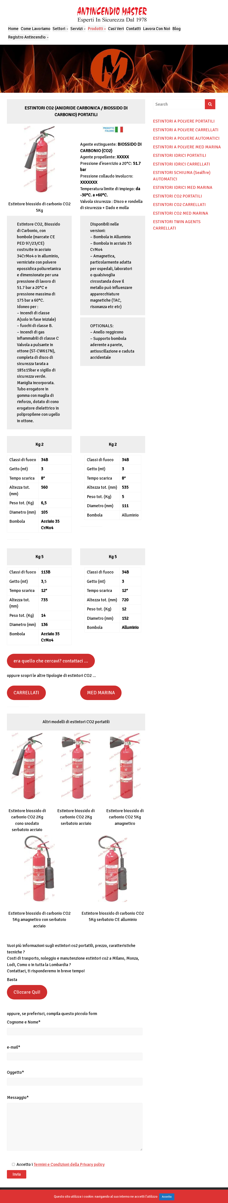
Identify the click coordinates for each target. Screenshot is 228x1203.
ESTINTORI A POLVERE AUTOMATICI (186, 138)
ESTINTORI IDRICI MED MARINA (182, 187)
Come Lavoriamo (35, 28)
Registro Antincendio (27, 37)
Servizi (76, 28)
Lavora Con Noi (156, 28)
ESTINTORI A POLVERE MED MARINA (187, 147)
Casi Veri (116, 28)
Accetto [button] (167, 1197)
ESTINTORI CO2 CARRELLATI (179, 204)
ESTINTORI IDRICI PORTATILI (179, 155)
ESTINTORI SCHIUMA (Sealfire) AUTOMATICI (181, 176)
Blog (176, 28)
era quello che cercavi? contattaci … (51, 661)
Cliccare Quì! (27, 992)
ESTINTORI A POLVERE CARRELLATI (185, 130)
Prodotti (95, 28)
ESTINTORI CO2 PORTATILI (177, 196)
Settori (59, 28)
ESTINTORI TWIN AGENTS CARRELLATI (177, 225)
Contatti (133, 28)
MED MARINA (101, 693)
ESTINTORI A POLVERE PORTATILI (184, 121)
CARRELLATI (26, 693)
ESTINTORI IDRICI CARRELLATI (181, 164)
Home (13, 28)
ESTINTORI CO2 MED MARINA (180, 213)
